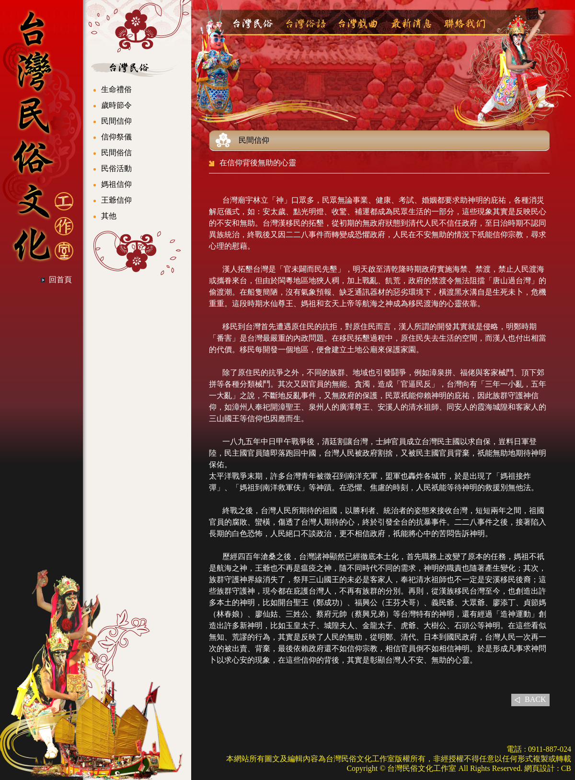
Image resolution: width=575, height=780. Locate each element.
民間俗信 (116, 153)
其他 (108, 216)
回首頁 (60, 279)
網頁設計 (539, 768)
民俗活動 (116, 168)
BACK (535, 699)
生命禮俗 (116, 89)
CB (566, 768)
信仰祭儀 (116, 137)
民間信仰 (116, 121)
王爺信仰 (116, 200)
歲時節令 (116, 105)
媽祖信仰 (116, 184)
